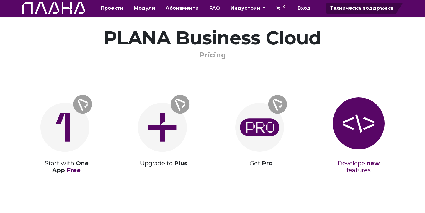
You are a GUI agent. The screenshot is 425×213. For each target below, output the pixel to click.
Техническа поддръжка (361, 8)
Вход (304, 8)
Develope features (358, 167)
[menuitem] (112, 8)
